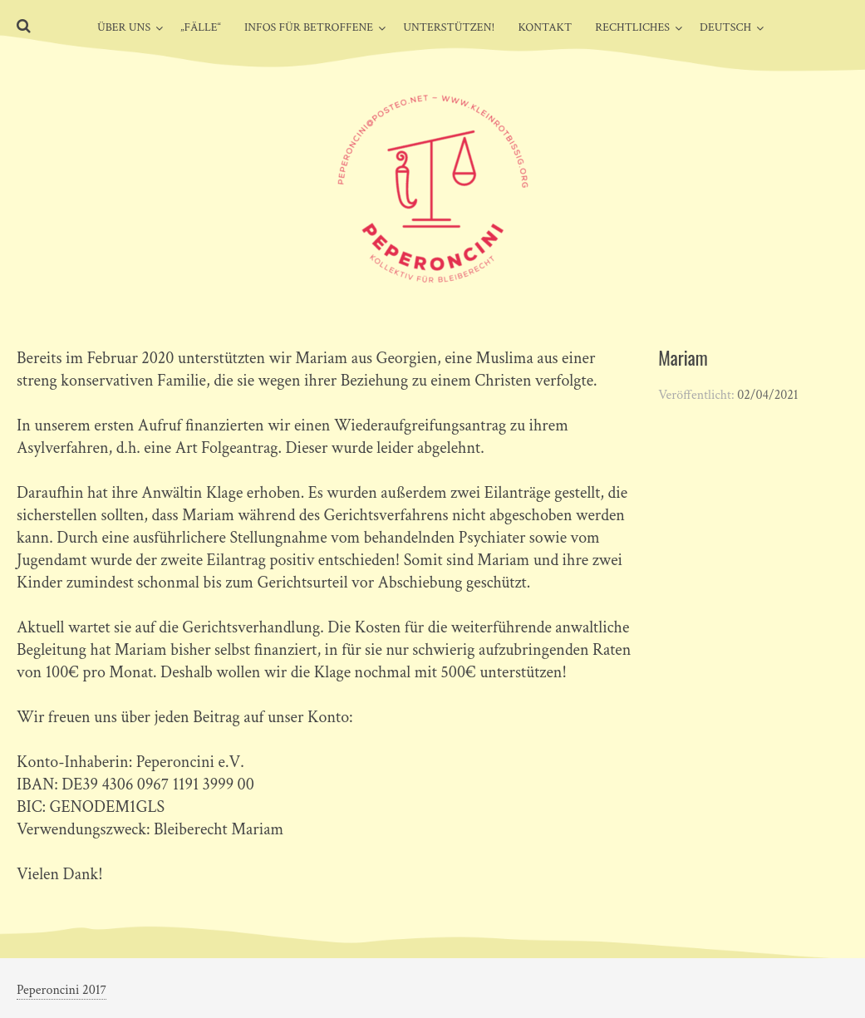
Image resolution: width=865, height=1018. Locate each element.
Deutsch (725, 27)
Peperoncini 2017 (61, 990)
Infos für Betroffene (308, 27)
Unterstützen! (448, 27)
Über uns (123, 27)
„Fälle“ (200, 27)
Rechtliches (632, 27)
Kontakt (545, 27)
